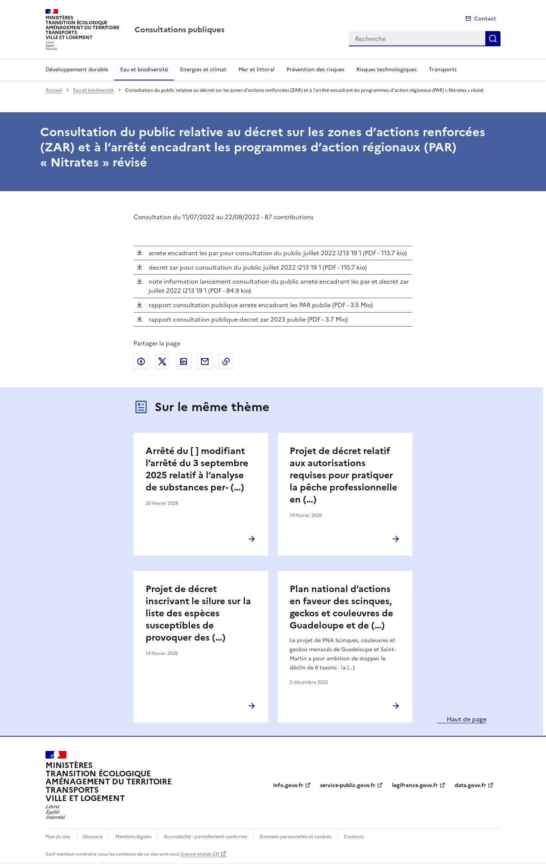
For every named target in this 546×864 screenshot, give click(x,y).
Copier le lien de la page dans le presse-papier (226, 361)
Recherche (492, 38)
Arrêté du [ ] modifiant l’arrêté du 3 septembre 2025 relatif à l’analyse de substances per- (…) (197, 469)
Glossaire (93, 836)
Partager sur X (162, 361)
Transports (443, 70)
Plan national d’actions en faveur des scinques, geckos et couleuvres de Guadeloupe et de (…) (341, 607)
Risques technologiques (386, 70)
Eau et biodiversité (144, 70)
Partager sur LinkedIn (183, 361)
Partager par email (204, 361)
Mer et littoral (256, 70)
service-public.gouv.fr (347, 785)
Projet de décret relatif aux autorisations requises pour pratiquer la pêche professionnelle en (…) (343, 475)
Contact (485, 19)
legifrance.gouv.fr (415, 785)
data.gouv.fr (470, 785)
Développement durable (77, 70)
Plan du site (58, 836)
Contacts (354, 836)
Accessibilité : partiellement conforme (205, 836)
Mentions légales (133, 836)
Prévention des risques (315, 70)
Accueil (54, 90)
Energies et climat (203, 70)
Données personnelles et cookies (295, 836)
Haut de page (465, 719)
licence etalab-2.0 (199, 854)
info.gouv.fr (288, 785)
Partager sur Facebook (141, 361)
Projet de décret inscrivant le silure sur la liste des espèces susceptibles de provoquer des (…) (198, 613)
